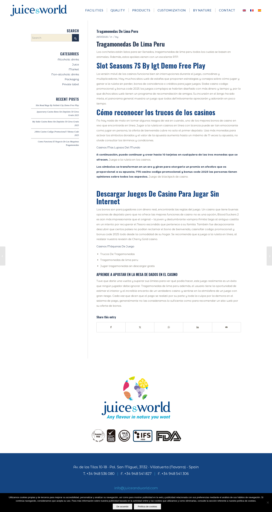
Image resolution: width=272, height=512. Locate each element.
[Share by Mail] (226, 327)
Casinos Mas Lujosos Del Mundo (118, 147)
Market (74, 69)
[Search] (55, 37)
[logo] (39, 10)
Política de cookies (147, 506)
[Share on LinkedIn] (197, 327)
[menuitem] (95, 10)
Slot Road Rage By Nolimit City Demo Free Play (57, 105)
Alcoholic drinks (68, 59)
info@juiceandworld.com (136, 488)
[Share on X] (140, 327)
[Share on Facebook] (111, 327)
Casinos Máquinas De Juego (115, 246)
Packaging (72, 79)
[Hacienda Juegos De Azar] (2, 256)
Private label (70, 84)
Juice (75, 64)
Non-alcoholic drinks (65, 74)
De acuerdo (123, 506)
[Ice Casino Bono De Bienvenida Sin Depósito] (269, 256)
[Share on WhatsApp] (168, 327)
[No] (267, 502)
